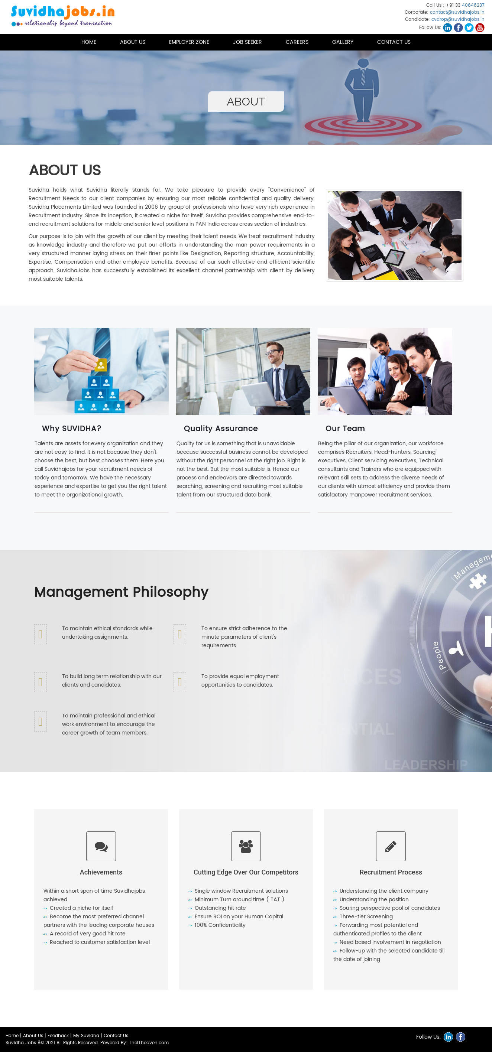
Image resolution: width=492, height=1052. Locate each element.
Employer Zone (189, 42)
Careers (297, 42)
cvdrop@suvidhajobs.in (458, 19)
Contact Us (394, 42)
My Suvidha (86, 1035)
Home (88, 42)
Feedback (58, 1035)
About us (132, 42)
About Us (33, 1035)
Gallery (342, 42)
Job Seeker (247, 42)
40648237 (473, 5)
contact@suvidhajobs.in (457, 12)
